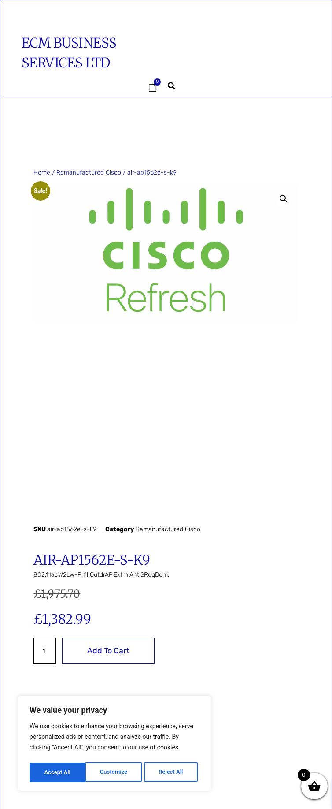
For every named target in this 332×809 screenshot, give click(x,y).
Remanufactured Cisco (88, 172)
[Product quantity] (44, 651)
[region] (114, 745)
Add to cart (108, 651)
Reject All (115, 772)
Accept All (172, 772)
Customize (57, 772)
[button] (52, 87)
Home (41, 172)
